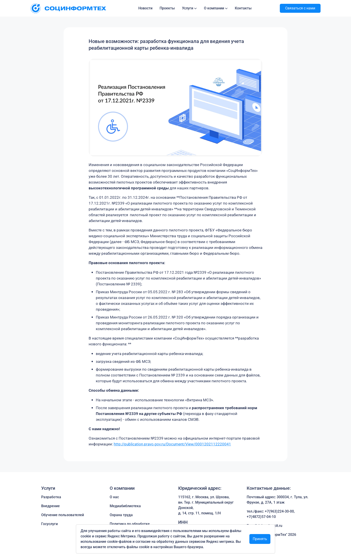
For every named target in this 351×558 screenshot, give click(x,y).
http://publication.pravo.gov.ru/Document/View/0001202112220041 (172, 444)
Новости (145, 8)
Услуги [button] (187, 8)
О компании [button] (214, 8)
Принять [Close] (260, 539)
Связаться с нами (300, 8)
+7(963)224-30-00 (279, 511)
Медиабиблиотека (125, 506)
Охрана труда (121, 515)
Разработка (51, 497)
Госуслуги (49, 524)
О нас (114, 497)
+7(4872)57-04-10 (261, 517)
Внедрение (50, 506)
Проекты (167, 8)
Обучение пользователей (62, 515)
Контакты (243, 8)
